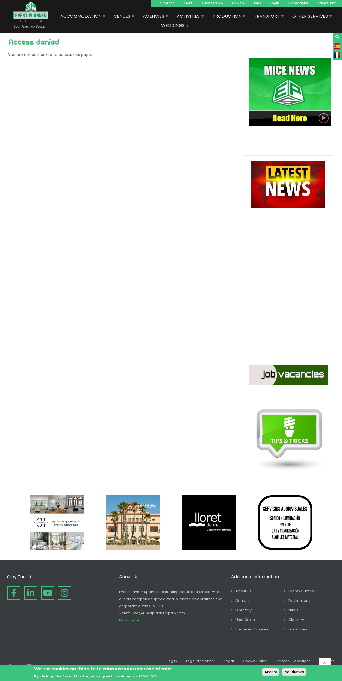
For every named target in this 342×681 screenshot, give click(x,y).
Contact (167, 3)
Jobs (257, 3)
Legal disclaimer (200, 661)
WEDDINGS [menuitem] (173, 26)
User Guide (245, 619)
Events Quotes (301, 591)
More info (148, 676)
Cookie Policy (255, 661)
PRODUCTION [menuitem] (227, 17)
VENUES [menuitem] (122, 17)
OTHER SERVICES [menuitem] (310, 17)
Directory (243, 610)
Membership (212, 3)
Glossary (296, 619)
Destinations (299, 600)
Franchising (298, 629)
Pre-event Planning (252, 629)
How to (238, 3)
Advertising (327, 3)
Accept (270, 672)
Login (274, 3)
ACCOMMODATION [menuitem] (81, 17)
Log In (172, 661)
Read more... (130, 620)
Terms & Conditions (293, 661)
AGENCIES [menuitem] (154, 17)
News (188, 3)
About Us (243, 591)
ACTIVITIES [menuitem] (188, 17)
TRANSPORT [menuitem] (267, 17)
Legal (229, 661)
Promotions (298, 3)
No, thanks (294, 672)
